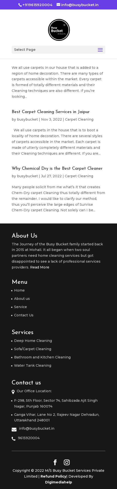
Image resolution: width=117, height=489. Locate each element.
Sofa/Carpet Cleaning (32, 349)
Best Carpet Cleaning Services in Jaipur (51, 112)
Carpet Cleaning (79, 119)
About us (22, 298)
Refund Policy (53, 476)
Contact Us (23, 315)
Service (20, 307)
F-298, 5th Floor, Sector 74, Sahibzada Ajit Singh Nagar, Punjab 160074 (56, 403)
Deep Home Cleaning (33, 340)
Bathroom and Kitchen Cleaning (42, 357)
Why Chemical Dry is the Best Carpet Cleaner (57, 168)
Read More (39, 267)
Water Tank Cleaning (32, 365)
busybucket (27, 119)
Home (19, 290)
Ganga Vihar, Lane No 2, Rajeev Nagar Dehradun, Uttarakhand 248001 (56, 417)
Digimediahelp (58, 482)
